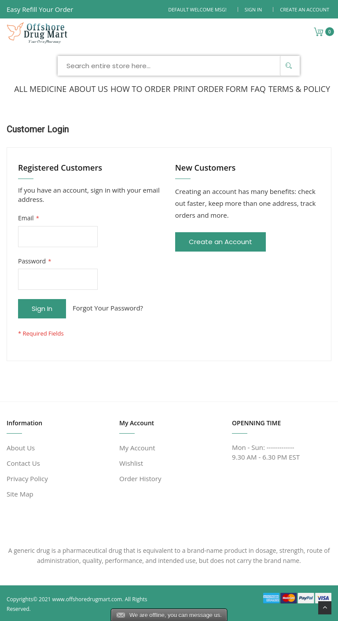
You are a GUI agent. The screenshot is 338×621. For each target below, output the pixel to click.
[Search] (289, 66)
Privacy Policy (27, 478)
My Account (137, 447)
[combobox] (179, 66)
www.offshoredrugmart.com (87, 599)
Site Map (20, 493)
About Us (21, 447)
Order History (140, 478)
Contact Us (23, 463)
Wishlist (131, 463)
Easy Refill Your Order (40, 9)
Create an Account (304, 9)
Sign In (253, 9)
